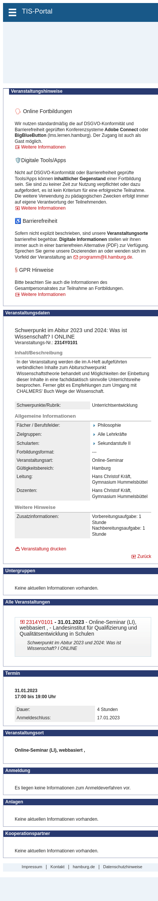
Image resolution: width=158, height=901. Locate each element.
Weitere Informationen (43, 147)
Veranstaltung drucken (43, 549)
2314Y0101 (39, 622)
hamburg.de (84, 866)
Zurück (144, 556)
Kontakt (57, 866)
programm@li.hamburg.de (106, 257)
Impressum (32, 866)
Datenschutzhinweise (122, 866)
